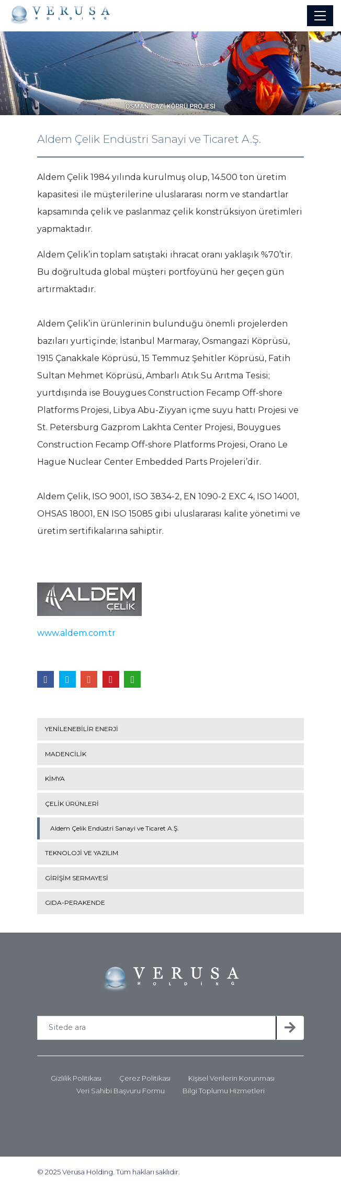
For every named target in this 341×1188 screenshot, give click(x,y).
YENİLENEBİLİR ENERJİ (81, 729)
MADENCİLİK (65, 754)
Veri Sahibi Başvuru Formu (120, 1091)
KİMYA (55, 778)
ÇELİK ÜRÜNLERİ (72, 804)
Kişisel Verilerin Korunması (231, 1078)
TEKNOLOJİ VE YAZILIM (81, 853)
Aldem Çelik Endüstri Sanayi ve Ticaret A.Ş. (114, 828)
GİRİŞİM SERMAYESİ (76, 878)
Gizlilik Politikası (76, 1078)
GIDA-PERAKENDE (75, 902)
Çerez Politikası (144, 1078)
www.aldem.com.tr (76, 633)
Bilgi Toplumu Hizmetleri (224, 1091)
